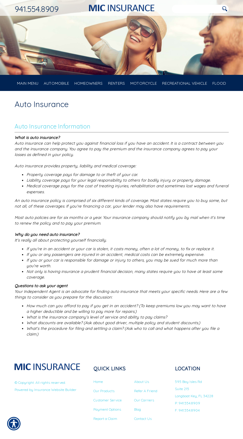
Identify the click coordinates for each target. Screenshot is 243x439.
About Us (141, 381)
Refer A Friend (145, 390)
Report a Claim (105, 418)
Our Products (104, 390)
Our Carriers (144, 400)
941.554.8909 (37, 9)
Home (98, 381)
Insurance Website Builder (55, 389)
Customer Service (107, 400)
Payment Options (107, 409)
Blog (137, 409)
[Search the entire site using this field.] (196, 9)
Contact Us (143, 418)
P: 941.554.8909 (187, 403)
